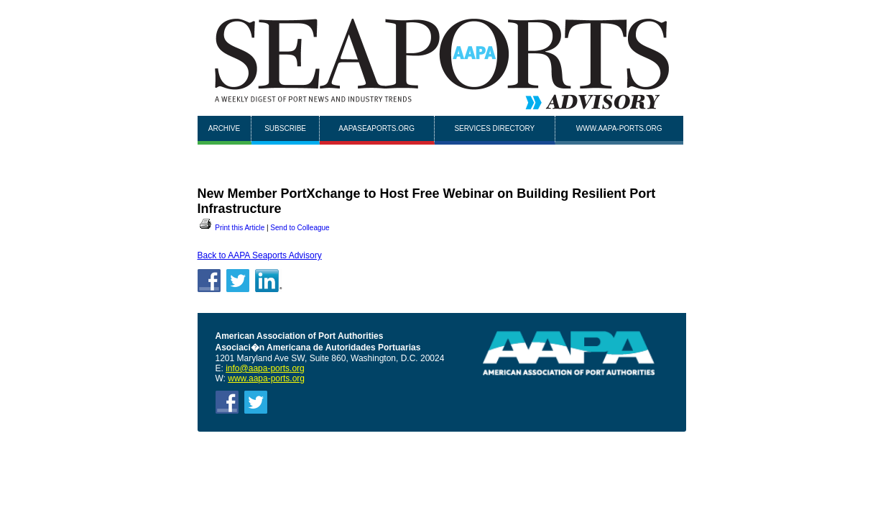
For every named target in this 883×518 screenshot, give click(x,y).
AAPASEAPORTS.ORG (376, 128)
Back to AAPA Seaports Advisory (260, 255)
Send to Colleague (299, 228)
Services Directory (494, 128)
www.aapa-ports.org (619, 128)
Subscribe (285, 128)
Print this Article (231, 228)
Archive (224, 128)
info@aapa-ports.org (265, 368)
